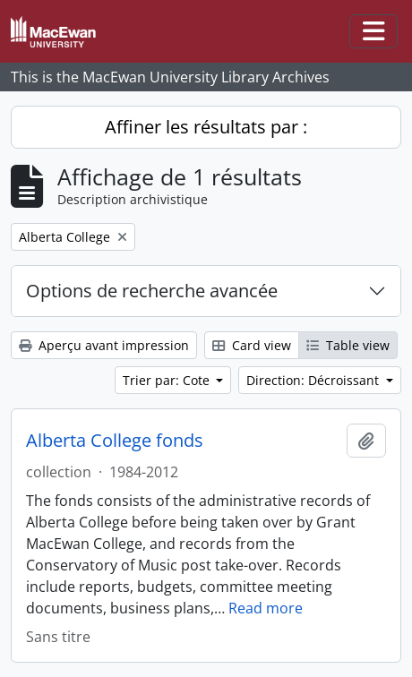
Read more (265, 608)
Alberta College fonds (114, 440)
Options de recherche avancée (152, 291)
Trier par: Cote (168, 380)
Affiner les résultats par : (206, 127)
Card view (251, 345)
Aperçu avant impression (104, 345)
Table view (348, 345)
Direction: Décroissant (314, 380)
